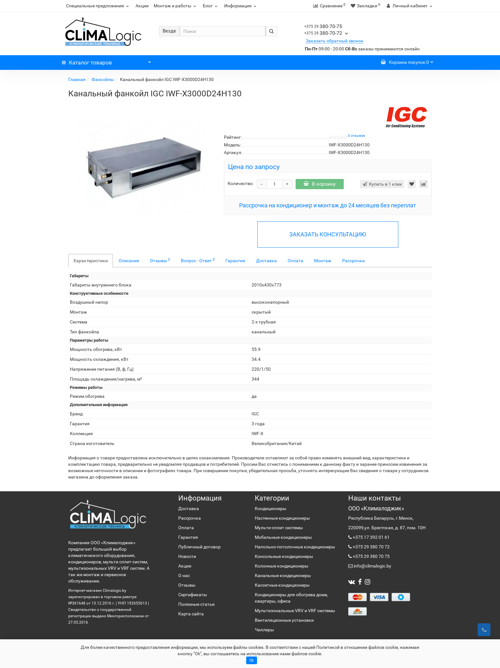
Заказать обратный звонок (335, 40)
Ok (251, 660)
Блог (211, 5)
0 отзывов (356, 136)
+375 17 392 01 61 (371, 537)
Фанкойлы (103, 79)
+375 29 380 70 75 (371, 556)
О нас (184, 575)
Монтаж (322, 260)
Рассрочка (353, 260)
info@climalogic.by (372, 565)
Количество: (241, 183)
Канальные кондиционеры (283, 575)
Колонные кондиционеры (281, 565)
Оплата (295, 260)
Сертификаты (192, 594)
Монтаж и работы (176, 5)
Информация (241, 5)
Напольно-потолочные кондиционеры (295, 546)
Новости (187, 556)
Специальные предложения (98, 5)
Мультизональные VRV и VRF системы (295, 610)
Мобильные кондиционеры (283, 537)
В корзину (320, 184)
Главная (76, 79)
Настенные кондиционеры (282, 518)
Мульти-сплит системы (279, 527)
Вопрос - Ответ (198, 260)
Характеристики (90, 260)
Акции (142, 5)
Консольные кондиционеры (284, 556)
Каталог (106, 61)
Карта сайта (191, 613)
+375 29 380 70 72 (371, 546)
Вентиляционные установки (284, 620)
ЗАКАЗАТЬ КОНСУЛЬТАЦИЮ (327, 234)
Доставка (266, 260)
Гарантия (235, 260)
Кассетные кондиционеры (282, 585)
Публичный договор (199, 546)
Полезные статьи (196, 604)
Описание (129, 260)
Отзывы (160, 260)
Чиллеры (264, 629)
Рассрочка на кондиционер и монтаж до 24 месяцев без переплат (327, 205)
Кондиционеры (270, 508)
